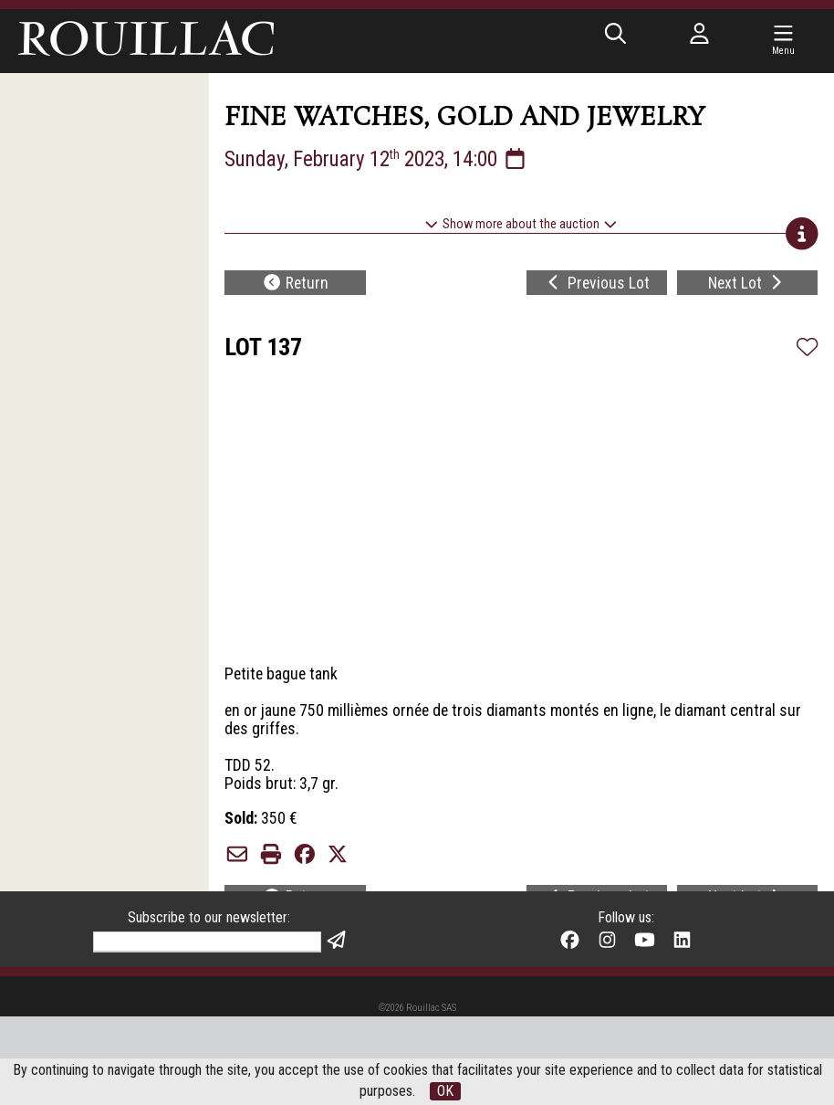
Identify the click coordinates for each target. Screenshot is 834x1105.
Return (295, 287)
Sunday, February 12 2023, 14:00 (383, 161)
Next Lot (747, 287)
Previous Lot (597, 287)
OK (445, 1091)
